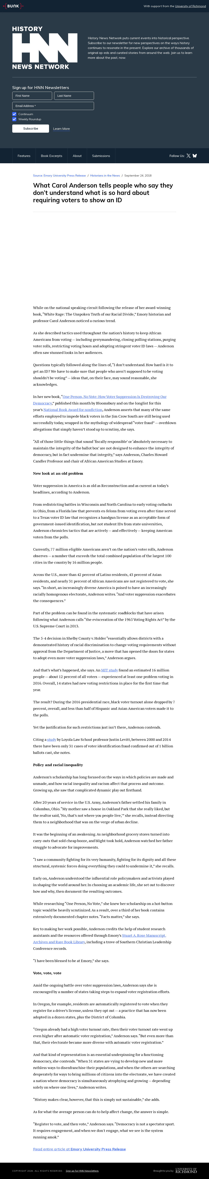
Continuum (25, 114)
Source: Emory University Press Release (59, 175)
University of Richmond (190, 6)
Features (24, 156)
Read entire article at (79, 1149)
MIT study (109, 670)
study (51, 739)
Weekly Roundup (29, 119)
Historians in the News (105, 175)
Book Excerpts (51, 156)
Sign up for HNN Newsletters (82, 1170)
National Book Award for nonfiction (73, 409)
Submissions (101, 156)
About (77, 156)
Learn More (61, 129)
